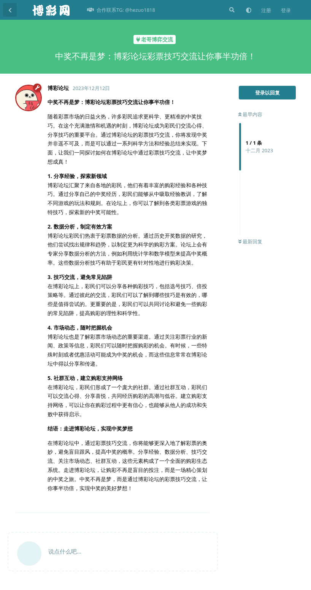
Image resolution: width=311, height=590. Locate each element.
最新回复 (250, 241)
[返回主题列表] (10, 10)
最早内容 (250, 114)
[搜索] (231, 10)
